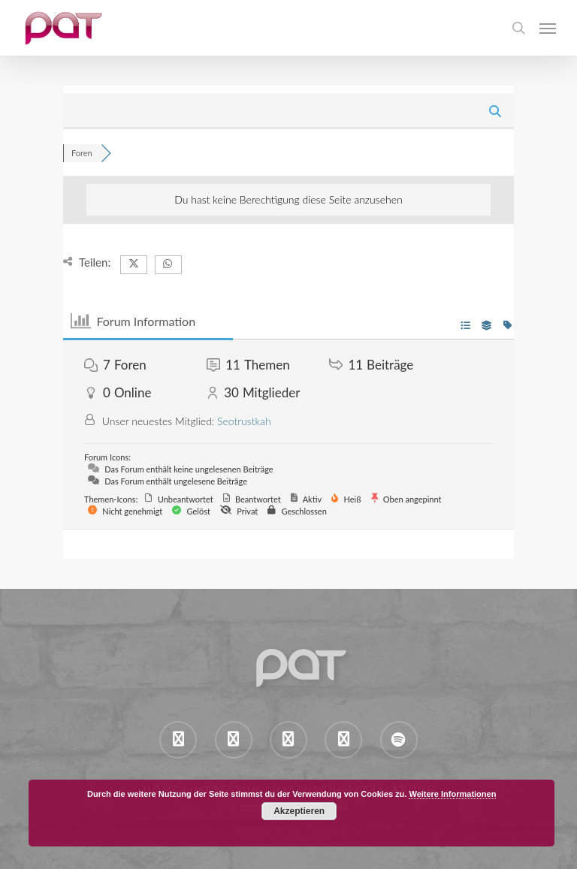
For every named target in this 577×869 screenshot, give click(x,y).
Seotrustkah (244, 421)
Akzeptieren (299, 811)
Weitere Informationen (452, 793)
